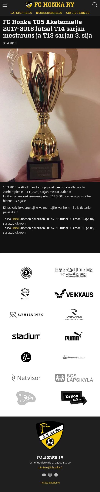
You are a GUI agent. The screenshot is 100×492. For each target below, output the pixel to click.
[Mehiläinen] (26, 315)
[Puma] (74, 336)
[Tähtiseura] (26, 293)
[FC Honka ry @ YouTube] (44, 475)
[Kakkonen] (26, 272)
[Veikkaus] (74, 293)
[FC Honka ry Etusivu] (50, 5)
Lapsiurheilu (21, 13)
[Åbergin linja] (73, 357)
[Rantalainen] (73, 315)
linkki (15, 219)
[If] (26, 357)
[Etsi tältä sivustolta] (95, 4)
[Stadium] (26, 336)
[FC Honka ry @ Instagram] (50, 475)
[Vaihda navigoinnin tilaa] (5, 4)
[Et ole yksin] (26, 398)
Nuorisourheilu (49, 13)
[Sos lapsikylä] (74, 377)
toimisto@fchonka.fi (50, 467)
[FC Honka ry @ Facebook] (56, 475)
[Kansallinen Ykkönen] (74, 272)
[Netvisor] (26, 377)
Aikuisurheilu (78, 13)
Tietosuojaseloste (49, 482)
